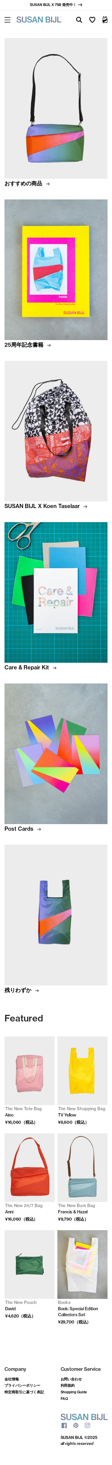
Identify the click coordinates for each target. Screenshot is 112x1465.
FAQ (64, 1398)
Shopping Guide (74, 1392)
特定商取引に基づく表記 (24, 1392)
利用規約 (68, 1385)
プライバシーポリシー (22, 1385)
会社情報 (11, 1379)
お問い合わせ (71, 1379)
